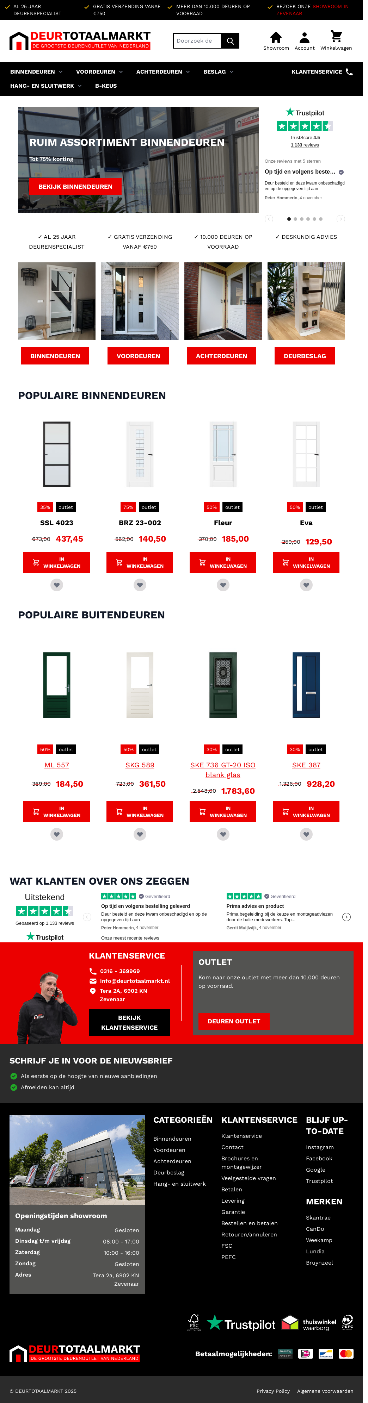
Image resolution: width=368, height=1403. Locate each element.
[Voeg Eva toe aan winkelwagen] (306, 562)
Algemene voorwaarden (325, 1391)
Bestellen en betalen (249, 1223)
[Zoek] (230, 41)
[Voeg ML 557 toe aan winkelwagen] (56, 811)
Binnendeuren (32, 71)
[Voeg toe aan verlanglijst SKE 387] (306, 834)
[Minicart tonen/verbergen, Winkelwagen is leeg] (336, 41)
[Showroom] (276, 41)
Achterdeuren (159, 71)
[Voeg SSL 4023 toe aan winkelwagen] (56, 562)
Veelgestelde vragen (248, 1178)
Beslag (214, 71)
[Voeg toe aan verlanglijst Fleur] (223, 585)
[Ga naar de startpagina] (80, 41)
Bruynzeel (319, 1262)
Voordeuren (95, 71)
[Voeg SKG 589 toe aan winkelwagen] (139, 811)
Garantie (233, 1212)
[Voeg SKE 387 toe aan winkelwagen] (306, 811)
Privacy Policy (273, 1391)
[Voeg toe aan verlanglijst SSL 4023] (56, 585)
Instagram (320, 1147)
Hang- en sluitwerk (42, 85)
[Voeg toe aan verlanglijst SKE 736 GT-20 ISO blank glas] (223, 834)
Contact (232, 1147)
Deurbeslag (168, 1172)
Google (315, 1169)
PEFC (228, 1257)
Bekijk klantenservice (129, 1022)
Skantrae (318, 1217)
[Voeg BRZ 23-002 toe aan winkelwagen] (139, 562)
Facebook (319, 1158)
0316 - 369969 (120, 971)
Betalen (231, 1189)
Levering (233, 1200)
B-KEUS (106, 85)
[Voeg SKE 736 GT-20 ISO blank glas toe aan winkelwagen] (223, 811)
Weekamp (319, 1240)
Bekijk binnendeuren (75, 186)
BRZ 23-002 (140, 522)
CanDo (315, 1229)
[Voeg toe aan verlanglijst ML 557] (56, 834)
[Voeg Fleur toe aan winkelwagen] (223, 562)
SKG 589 (139, 765)
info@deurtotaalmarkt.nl (135, 981)
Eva (306, 522)
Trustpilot (319, 1181)
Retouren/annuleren (249, 1234)
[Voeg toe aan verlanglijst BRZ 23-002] (140, 585)
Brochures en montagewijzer (241, 1162)
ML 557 (56, 765)
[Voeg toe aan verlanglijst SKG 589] (140, 834)
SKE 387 (306, 765)
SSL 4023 (56, 522)
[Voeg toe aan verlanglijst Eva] (306, 585)
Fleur (223, 522)
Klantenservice (323, 72)
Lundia (315, 1251)
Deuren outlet (234, 1021)
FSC (226, 1245)
